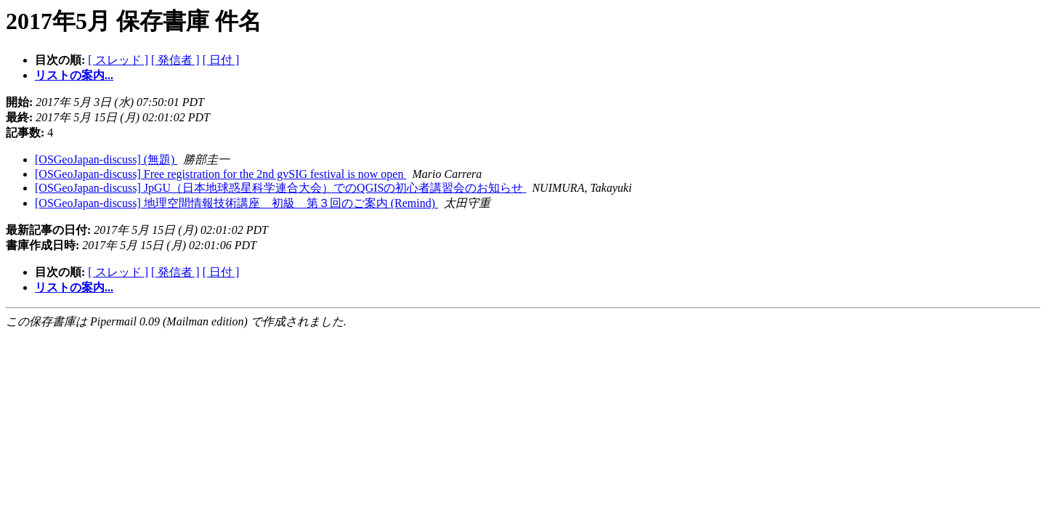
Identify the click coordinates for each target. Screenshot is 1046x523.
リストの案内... (74, 75)
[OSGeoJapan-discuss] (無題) (106, 159)
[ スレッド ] (118, 60)
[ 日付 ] (221, 60)
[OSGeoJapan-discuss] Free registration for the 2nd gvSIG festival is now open (220, 174)
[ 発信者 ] (175, 60)
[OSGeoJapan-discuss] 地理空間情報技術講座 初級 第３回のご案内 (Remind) (236, 203)
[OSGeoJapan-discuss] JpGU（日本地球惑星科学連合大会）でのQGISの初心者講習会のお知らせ (280, 188)
